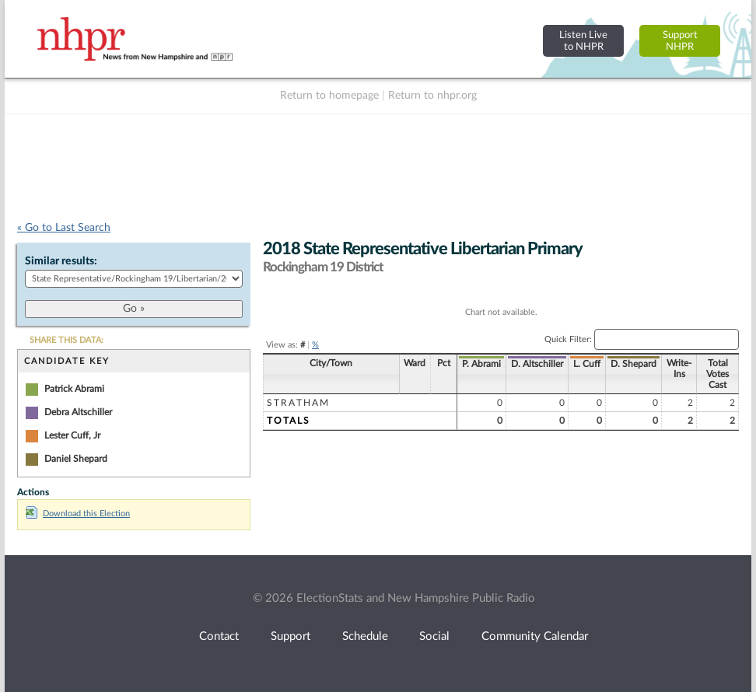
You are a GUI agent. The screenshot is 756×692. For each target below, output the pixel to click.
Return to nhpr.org (432, 95)
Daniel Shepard (75, 458)
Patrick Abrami (74, 388)
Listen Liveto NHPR (583, 40)
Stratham (298, 402)
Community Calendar (534, 636)
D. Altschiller (537, 364)
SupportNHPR (680, 40)
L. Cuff (586, 364)
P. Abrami (481, 364)
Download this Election (78, 513)
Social (434, 636)
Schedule (365, 636)
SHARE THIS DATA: (66, 340)
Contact (219, 636)
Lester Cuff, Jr (72, 435)
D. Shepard (633, 364)
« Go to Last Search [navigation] (63, 227)
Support (290, 636)
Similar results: (61, 261)
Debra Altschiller (78, 412)
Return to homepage (329, 95)
